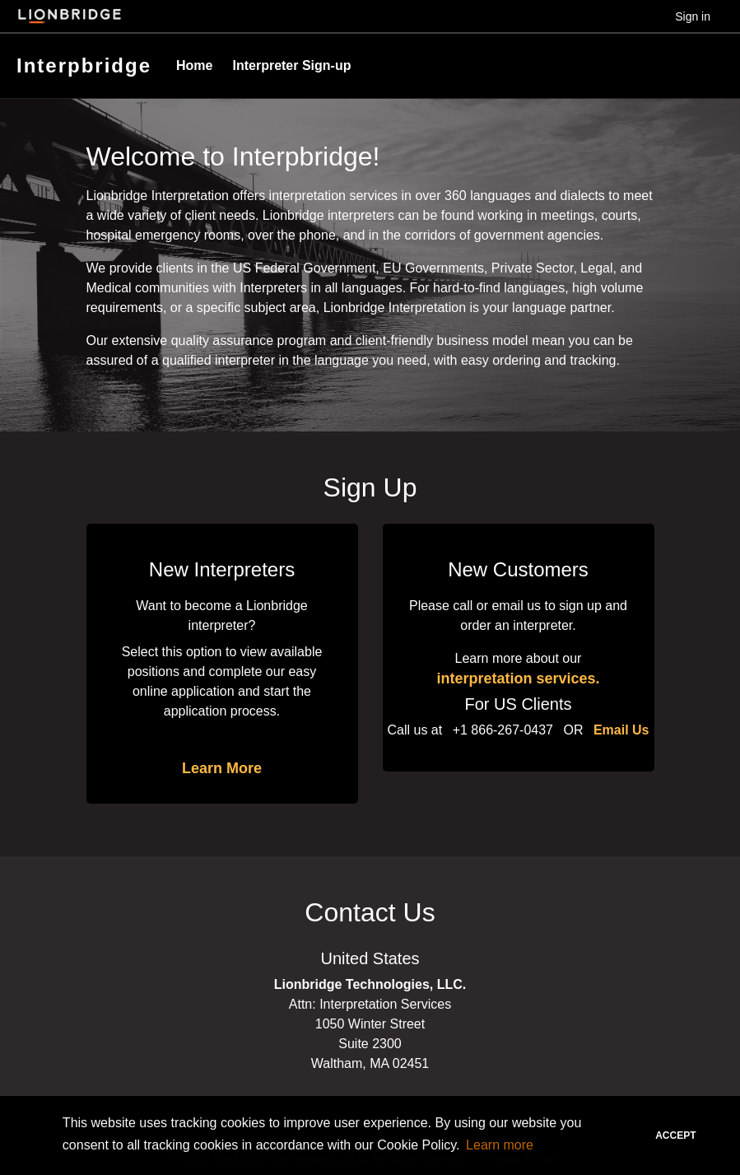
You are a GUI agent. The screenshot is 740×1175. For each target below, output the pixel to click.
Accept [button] (675, 1135)
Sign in (692, 16)
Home (194, 65)
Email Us (621, 730)
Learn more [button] (499, 1145)
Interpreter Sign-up (291, 65)
